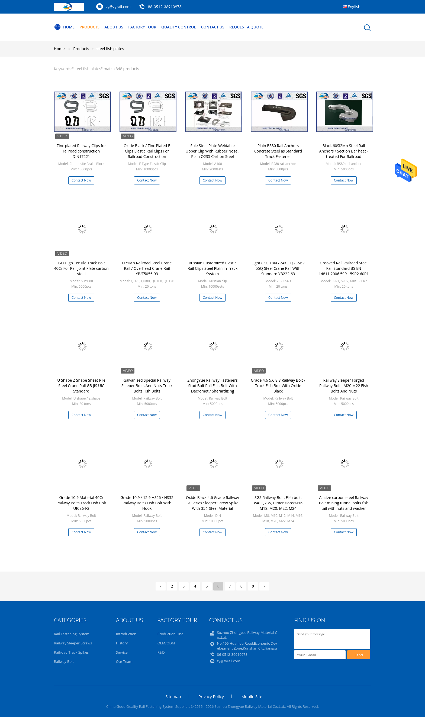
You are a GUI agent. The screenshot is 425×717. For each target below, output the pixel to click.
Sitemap (173, 696)
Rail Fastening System (71, 633)
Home (64, 27)
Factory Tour (142, 27)
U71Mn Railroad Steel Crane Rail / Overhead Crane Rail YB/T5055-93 (147, 268)
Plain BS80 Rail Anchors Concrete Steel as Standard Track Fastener (278, 151)
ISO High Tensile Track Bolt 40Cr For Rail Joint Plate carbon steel (81, 268)
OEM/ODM (166, 643)
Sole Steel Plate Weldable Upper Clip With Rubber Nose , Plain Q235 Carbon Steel (213, 151)
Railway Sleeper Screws (73, 643)
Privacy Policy (211, 696)
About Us (114, 27)
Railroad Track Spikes (71, 652)
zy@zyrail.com (118, 6)
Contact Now (81, 180)
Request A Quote (247, 27)
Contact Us (213, 27)
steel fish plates (110, 48)
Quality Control (179, 27)
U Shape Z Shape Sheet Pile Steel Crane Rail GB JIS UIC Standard (81, 386)
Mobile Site (251, 696)
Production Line (170, 633)
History (122, 643)
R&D (161, 652)
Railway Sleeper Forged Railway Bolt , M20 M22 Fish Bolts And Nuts (343, 386)
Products (90, 27)
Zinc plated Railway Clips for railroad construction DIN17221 (81, 151)
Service (122, 652)
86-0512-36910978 (165, 6)
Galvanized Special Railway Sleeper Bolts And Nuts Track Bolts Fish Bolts (146, 386)
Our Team (124, 661)
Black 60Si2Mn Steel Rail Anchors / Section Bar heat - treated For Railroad (343, 151)
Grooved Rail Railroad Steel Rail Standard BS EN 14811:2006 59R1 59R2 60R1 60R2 (344, 271)
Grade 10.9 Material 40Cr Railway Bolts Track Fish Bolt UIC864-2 (81, 503)
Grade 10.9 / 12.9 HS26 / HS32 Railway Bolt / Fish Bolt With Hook (146, 503)
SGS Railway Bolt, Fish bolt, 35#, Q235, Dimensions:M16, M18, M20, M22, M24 (278, 503)
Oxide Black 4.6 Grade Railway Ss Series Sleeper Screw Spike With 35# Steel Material (212, 503)
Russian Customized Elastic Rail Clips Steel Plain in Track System (212, 268)
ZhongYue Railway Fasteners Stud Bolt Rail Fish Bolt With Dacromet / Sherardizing (212, 386)
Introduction (126, 633)
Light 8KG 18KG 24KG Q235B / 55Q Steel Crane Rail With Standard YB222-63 (278, 268)
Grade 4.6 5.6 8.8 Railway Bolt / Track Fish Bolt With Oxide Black (278, 386)
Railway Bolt (64, 661)
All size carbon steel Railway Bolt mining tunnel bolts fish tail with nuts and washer (343, 503)
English (354, 6)
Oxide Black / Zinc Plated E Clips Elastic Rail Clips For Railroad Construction (147, 151)
